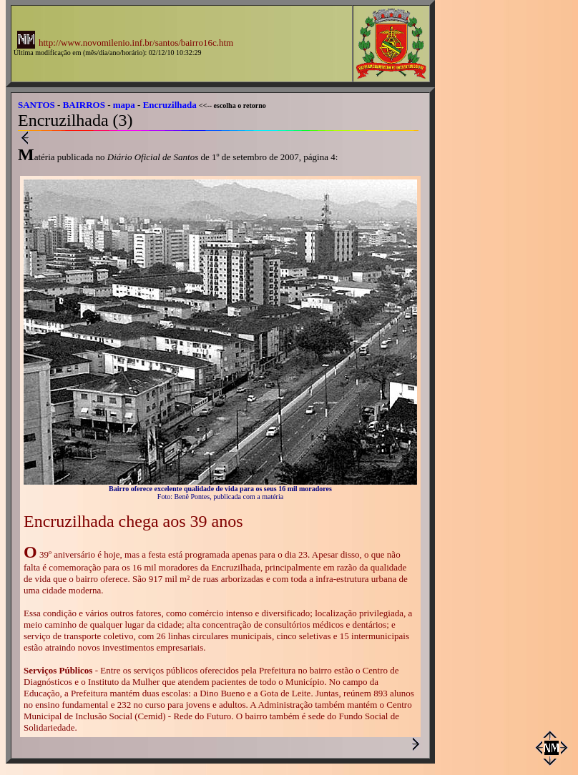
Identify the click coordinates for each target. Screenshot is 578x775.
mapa (124, 104)
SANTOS (36, 104)
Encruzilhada (170, 104)
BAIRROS (84, 104)
